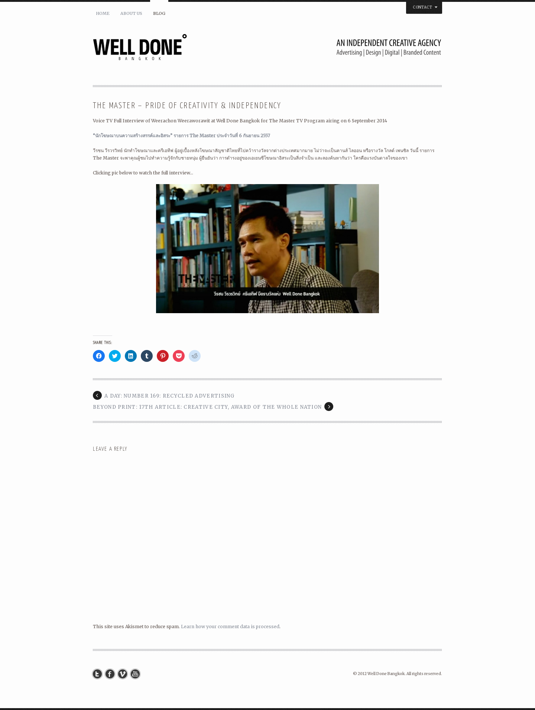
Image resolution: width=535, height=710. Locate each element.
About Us (131, 13)
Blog (159, 13)
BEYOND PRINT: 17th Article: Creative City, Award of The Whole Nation (207, 407)
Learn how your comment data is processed (230, 626)
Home (103, 13)
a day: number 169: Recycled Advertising (169, 396)
